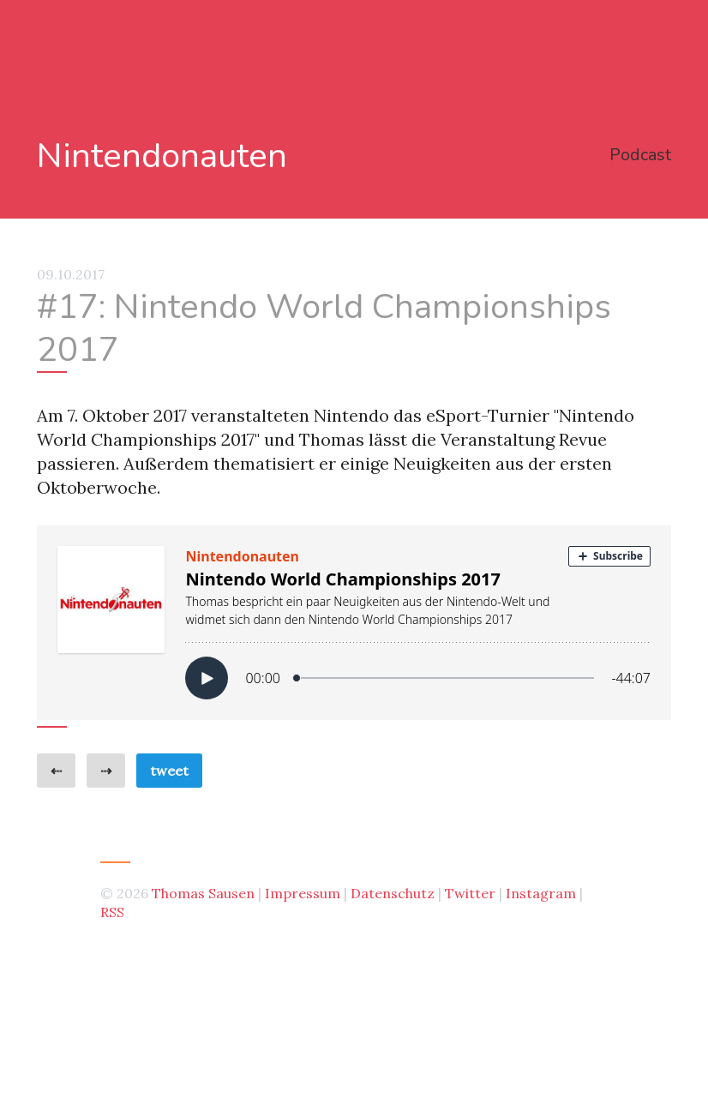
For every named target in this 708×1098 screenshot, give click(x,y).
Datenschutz (393, 893)
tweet (169, 770)
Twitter (470, 893)
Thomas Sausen (203, 893)
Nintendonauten (162, 156)
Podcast (640, 154)
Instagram (541, 893)
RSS (112, 912)
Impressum (302, 893)
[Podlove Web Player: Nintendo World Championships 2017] (354, 622)
